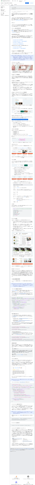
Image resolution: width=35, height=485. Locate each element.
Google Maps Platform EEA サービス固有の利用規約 (19, 41)
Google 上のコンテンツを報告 (17, 286)
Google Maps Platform (19, 11)
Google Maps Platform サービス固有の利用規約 (19, 48)
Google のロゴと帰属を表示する (20, 412)
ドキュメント (24, 11)
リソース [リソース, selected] (12, 4)
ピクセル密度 (29, 135)
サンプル (9, 4)
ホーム (12, 11)
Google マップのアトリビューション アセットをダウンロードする (20, 119)
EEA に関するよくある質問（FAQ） (17, 42)
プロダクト (15, 11)
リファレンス (5, 4)
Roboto (17, 187)
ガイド (1, 4)
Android (27, 11)
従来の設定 (15, 4)
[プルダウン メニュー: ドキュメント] (23, 1)
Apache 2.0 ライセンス (18, 449)
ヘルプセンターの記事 (20, 354)
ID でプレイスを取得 (14, 290)
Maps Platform (6, 0)
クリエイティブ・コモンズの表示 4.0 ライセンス (25, 448)
